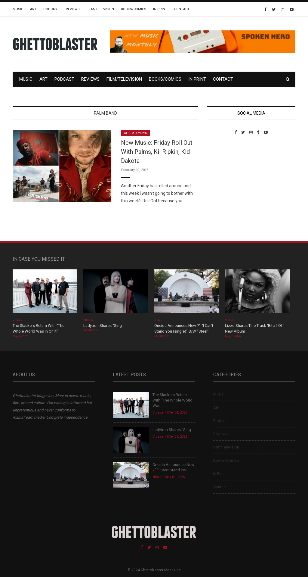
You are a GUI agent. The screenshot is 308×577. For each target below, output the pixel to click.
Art (33, 9)
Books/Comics (133, 9)
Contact (181, 9)
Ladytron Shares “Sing (102, 325)
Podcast (51, 9)
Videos (17, 319)
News (158, 319)
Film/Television (100, 9)
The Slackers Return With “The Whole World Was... (172, 400)
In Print (160, 9)
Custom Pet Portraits (224, 176)
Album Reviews (135, 133)
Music (18, 9)
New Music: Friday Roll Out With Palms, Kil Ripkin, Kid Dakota (156, 151)
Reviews (73, 9)
